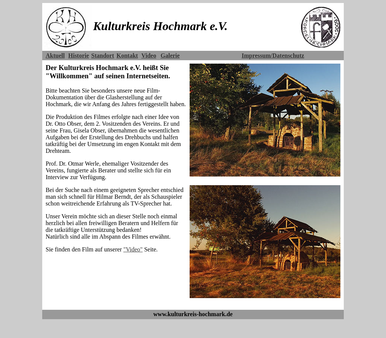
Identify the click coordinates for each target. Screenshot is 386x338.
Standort (102, 55)
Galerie (170, 55)
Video (148, 55)
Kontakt (127, 55)
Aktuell (55, 55)
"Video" (132, 249)
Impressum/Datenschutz (273, 55)
